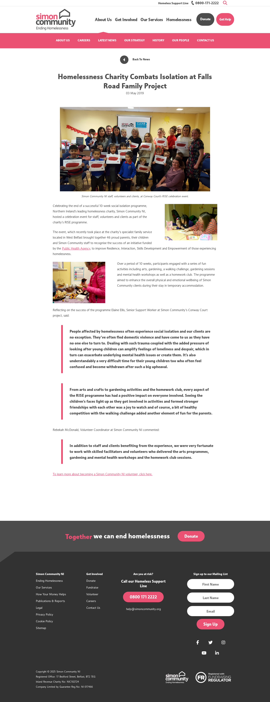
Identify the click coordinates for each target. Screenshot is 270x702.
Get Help (225, 19)
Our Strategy (134, 40)
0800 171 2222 (143, 596)
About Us (63, 40)
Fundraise (92, 587)
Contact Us (205, 40)
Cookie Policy (44, 621)
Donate (205, 19)
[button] (103, 19)
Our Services (44, 587)
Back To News (135, 59)
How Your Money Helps (51, 594)
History (158, 40)
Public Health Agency (76, 248)
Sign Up (210, 624)
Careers (84, 40)
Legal (39, 607)
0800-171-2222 (205, 3)
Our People (180, 40)
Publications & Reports (50, 601)
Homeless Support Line (173, 3)
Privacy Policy (44, 614)
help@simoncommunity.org (143, 609)
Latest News (107, 40)
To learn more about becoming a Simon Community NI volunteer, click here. (103, 474)
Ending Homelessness (49, 580)
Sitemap (41, 628)
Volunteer (92, 594)
